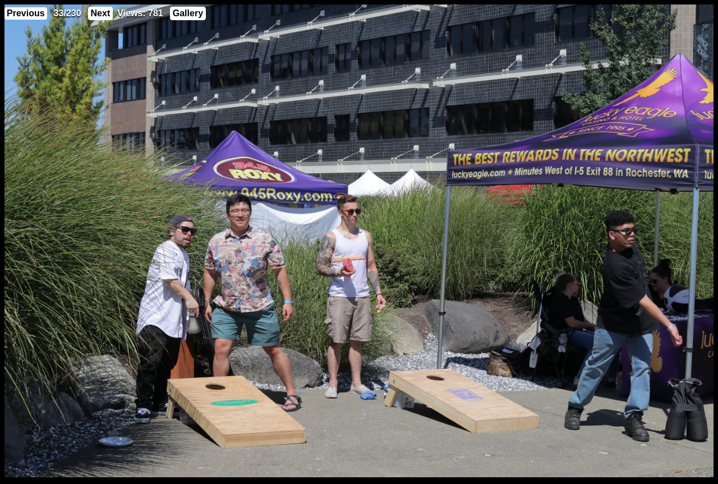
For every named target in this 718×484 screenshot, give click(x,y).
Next (101, 13)
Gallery (188, 13)
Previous (26, 13)
